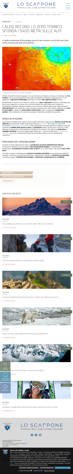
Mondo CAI (55, 14)
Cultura (18, 14)
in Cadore (61, 131)
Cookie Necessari (24, 470)
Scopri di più (7, 181)
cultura (5, 257)
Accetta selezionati (46, 468)
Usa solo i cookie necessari (27, 468)
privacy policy (15, 463)
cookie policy (65, 455)
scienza (5, 331)
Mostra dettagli (49, 470)
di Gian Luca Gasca (9, 35)
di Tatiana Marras (8, 264)
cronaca (18, 22)
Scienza (47, 14)
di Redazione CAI (8, 411)
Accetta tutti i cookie (62, 468)
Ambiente (39, 14)
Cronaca (5, 14)
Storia (10, 14)
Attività (30, 14)
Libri (24, 14)
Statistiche (37, 470)
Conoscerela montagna (5, 377)
